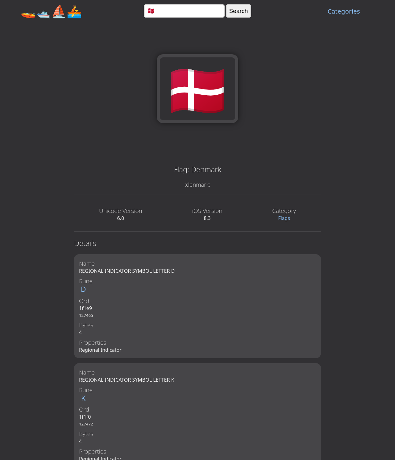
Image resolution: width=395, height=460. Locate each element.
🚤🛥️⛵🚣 (51, 10)
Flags (284, 218)
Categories (343, 11)
